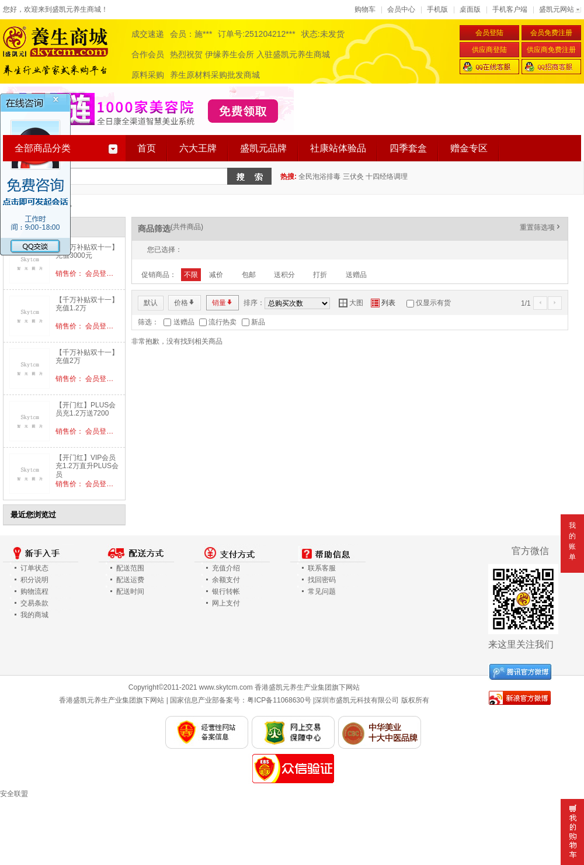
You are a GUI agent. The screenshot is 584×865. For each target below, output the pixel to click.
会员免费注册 (551, 33)
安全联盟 (14, 794)
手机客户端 (509, 9)
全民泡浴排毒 (319, 176)
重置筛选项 (541, 227)
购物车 (365, 9)
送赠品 (356, 275)
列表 (383, 303)
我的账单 (572, 541)
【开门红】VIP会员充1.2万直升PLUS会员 (87, 466)
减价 (216, 275)
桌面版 (470, 9)
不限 (191, 275)
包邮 (249, 275)
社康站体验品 (338, 148)
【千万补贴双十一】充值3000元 (87, 251)
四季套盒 (408, 148)
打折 (320, 275)
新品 (258, 322)
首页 (146, 148)
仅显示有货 (433, 303)
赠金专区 (469, 148)
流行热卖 (222, 322)
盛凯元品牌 (263, 148)
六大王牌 (198, 148)
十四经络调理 (387, 176)
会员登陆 (489, 33)
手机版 (437, 9)
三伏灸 (353, 176)
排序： (254, 303)
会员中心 (401, 9)
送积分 (284, 275)
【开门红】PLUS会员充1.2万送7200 (85, 409)
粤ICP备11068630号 (279, 700)
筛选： (148, 322)
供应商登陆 (489, 50)
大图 (351, 303)
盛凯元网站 (556, 9)
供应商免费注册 (551, 50)
